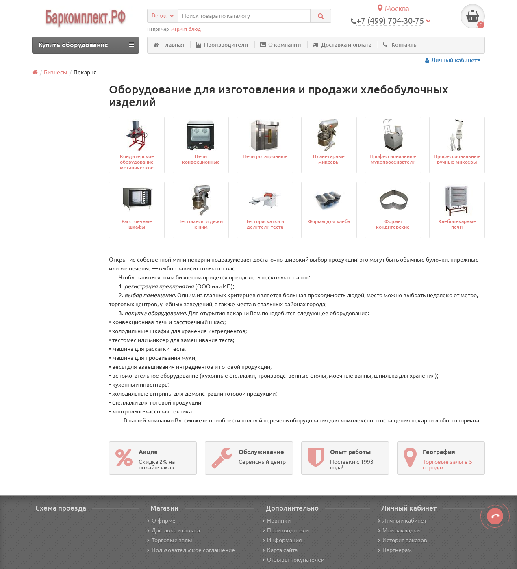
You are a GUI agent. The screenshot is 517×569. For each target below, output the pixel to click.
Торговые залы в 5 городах (447, 465)
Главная (169, 44)
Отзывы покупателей (293, 559)
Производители (222, 44)
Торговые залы (169, 540)
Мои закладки (399, 530)
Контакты (400, 44)
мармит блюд (186, 29)
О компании (280, 44)
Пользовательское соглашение (191, 550)
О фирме (161, 520)
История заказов (402, 540)
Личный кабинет (402, 520)
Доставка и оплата (342, 44)
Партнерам (395, 550)
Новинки (277, 520)
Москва (392, 8)
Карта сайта (280, 550)
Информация (282, 540)
